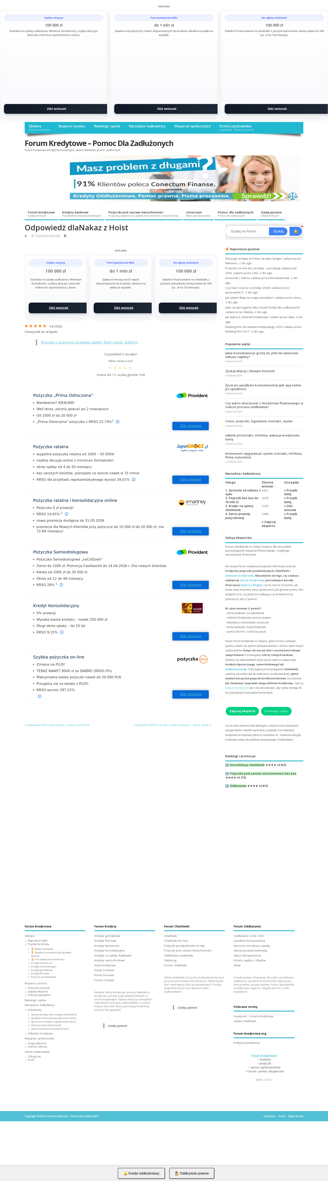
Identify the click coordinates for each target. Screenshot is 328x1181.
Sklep (237, 965)
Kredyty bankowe (81, 213)
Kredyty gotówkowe (42, 970)
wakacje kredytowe (236, 688)
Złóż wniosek (56, 109)
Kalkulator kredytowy (40, 1033)
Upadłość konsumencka (249, 941)
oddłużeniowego (236, 669)
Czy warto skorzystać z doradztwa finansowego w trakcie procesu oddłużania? (264, 405)
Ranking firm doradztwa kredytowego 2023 (254, 327)
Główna (39, 128)
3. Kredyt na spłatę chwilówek (239, 508)
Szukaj (278, 231)
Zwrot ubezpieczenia (247, 955)
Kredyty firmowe (40, 973)
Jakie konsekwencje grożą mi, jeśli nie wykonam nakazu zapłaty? (261, 355)
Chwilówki (170, 936)
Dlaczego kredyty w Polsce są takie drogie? (253, 258)
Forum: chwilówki (175, 965)
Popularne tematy (38, 944)
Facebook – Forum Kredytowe (253, 1016)
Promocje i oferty (276, 711)
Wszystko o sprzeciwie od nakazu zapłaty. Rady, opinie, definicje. (90, 342)
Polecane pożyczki (39, 988)
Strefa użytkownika (236, 128)
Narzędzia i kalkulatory (147, 126)
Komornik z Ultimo (237, 278)
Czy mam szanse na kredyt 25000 (248, 288)
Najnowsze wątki (37, 940)
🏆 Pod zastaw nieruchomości (47, 959)
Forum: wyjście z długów (250, 960)
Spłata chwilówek (245, 1021)
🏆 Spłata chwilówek (42, 948)
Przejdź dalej (290, 492)
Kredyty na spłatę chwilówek (112, 955)
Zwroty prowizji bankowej (250, 950)
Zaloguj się (34, 1056)
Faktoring (170, 960)
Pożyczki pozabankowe (43, 976)
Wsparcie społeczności (192, 126)
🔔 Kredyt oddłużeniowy (141, 1173)
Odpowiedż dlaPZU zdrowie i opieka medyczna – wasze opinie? (171, 725)
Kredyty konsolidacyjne (43, 966)
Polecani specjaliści (39, 995)
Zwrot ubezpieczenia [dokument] (50, 1028)
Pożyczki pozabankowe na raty (184, 946)
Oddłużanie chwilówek (178, 955)
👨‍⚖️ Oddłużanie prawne (192, 1173)
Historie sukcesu (37, 1046)
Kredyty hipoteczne (42, 962)
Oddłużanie (238, 786)
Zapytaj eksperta (269, 524)
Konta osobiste (104, 970)
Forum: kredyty (104, 980)
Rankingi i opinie (107, 126)
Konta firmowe (104, 975)
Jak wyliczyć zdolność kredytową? (247, 317)
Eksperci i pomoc (71, 126)
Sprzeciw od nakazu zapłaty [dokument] (53, 1021)
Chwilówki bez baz (176, 941)
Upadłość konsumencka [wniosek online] (53, 1018)
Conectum (198, 213)
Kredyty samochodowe (109, 960)
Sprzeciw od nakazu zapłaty (252, 946)
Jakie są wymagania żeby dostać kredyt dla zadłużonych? (262, 307)
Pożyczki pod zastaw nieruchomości (144, 213)
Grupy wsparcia (37, 1043)
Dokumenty (34, 1010)
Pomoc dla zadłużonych (236, 213)
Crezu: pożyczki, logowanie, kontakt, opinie (258, 421)
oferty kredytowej (252, 580)
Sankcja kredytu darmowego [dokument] (54, 1014)
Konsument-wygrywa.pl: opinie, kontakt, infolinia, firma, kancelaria (263, 455)
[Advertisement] (264, 841)
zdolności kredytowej (239, 575)
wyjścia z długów (251, 585)
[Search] (248, 231)
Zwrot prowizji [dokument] (46, 1025)
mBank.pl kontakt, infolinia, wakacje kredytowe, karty (262, 437)
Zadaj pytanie (271, 213)
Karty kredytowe (105, 965)
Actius (282, 1116)
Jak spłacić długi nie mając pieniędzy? (249, 297)
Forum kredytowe (41, 213)
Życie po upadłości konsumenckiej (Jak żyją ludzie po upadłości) (263, 387)
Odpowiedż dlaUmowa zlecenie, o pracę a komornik (58, 725)
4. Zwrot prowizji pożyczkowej (237, 516)
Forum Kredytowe (263, 1055)
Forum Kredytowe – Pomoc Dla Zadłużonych (99, 143)
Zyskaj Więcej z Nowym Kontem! (250, 371)
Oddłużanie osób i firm (249, 936)
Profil (31, 1060)
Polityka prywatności (247, 1043)
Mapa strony (295, 1116)
